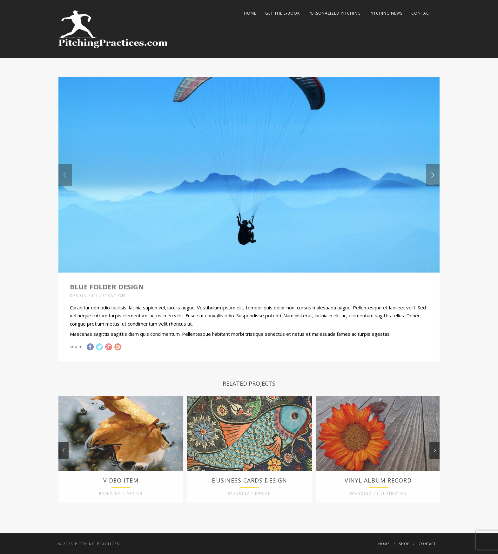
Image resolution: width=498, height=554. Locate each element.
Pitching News (386, 13)
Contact (421, 13)
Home (250, 13)
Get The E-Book (282, 13)
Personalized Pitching (335, 13)
